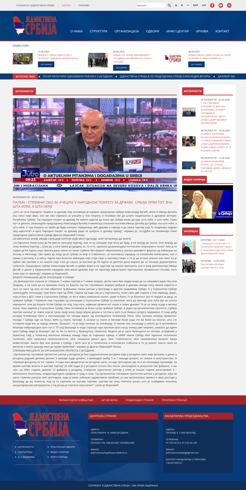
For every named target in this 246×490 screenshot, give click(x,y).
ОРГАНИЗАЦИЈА (127, 31)
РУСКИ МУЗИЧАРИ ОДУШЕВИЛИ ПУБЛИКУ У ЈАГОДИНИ (161, 76)
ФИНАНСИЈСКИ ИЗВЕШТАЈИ (76, 400)
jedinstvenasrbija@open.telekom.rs (109, 452)
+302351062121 (174, 462)
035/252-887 (112, 442)
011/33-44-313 (173, 442)
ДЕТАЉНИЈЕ (46, 64)
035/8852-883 (127, 442)
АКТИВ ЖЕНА (109, 400)
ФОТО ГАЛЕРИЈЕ (59, 456)
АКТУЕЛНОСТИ (26, 446)
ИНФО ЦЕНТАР (177, 31)
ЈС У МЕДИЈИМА (26, 456)
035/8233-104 (98, 442)
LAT (204, 5)
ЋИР (195, 5)
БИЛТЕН (66, 5)
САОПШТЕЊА (25, 452)
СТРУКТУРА (98, 31)
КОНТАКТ (222, 31)
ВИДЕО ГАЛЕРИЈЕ (59, 452)
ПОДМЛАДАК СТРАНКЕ (140, 400)
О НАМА (77, 31)
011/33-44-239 (189, 442)
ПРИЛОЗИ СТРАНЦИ (174, 400)
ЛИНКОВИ (84, 5)
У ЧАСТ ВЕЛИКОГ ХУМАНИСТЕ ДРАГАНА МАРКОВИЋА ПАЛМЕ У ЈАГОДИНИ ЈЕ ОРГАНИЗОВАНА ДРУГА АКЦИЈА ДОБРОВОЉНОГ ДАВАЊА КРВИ (214, 113)
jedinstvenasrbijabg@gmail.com (182, 452)
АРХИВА (202, 31)
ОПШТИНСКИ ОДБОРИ (62, 446)
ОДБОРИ (152, 31)
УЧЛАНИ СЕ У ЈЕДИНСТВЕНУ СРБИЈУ (35, 5)
